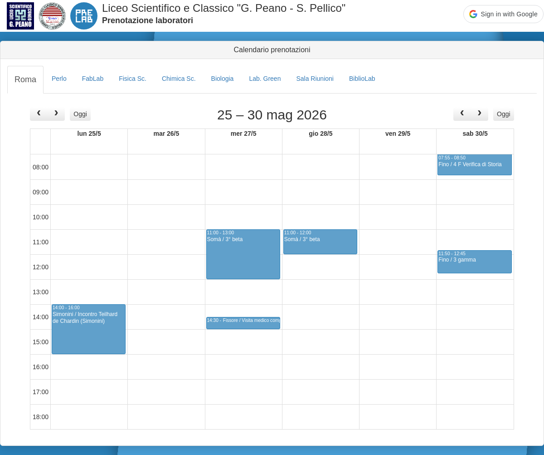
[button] (503, 14)
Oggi (80, 114)
